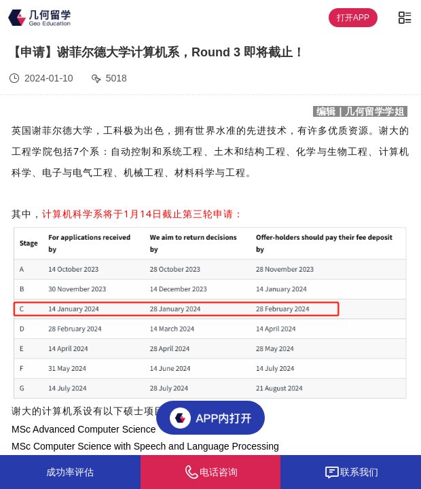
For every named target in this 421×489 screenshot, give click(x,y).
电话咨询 (210, 472)
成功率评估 (70, 472)
